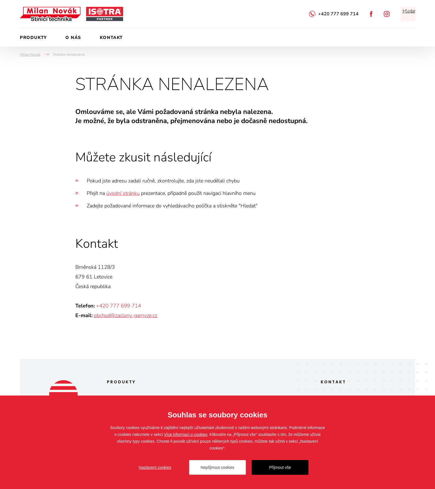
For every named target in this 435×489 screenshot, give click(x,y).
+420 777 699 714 (338, 14)
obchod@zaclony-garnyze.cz (125, 315)
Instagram (387, 14)
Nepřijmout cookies (217, 467)
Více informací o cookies (186, 434)
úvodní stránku (123, 193)
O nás (73, 37)
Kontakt (111, 37)
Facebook (371, 14)
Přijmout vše (280, 467)
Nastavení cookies (155, 467)
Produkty (33, 37)
